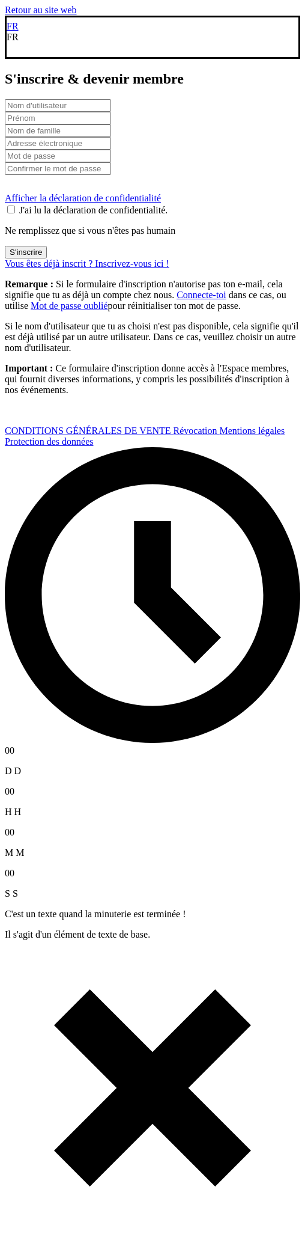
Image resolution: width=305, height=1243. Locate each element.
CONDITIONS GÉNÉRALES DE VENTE (89, 431)
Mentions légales (252, 431)
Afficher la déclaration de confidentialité (83, 198)
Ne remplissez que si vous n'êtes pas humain (90, 230)
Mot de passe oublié (69, 306)
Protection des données (49, 441)
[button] (152, 37)
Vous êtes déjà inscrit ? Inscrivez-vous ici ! (87, 263)
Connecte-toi (201, 295)
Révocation (197, 431)
